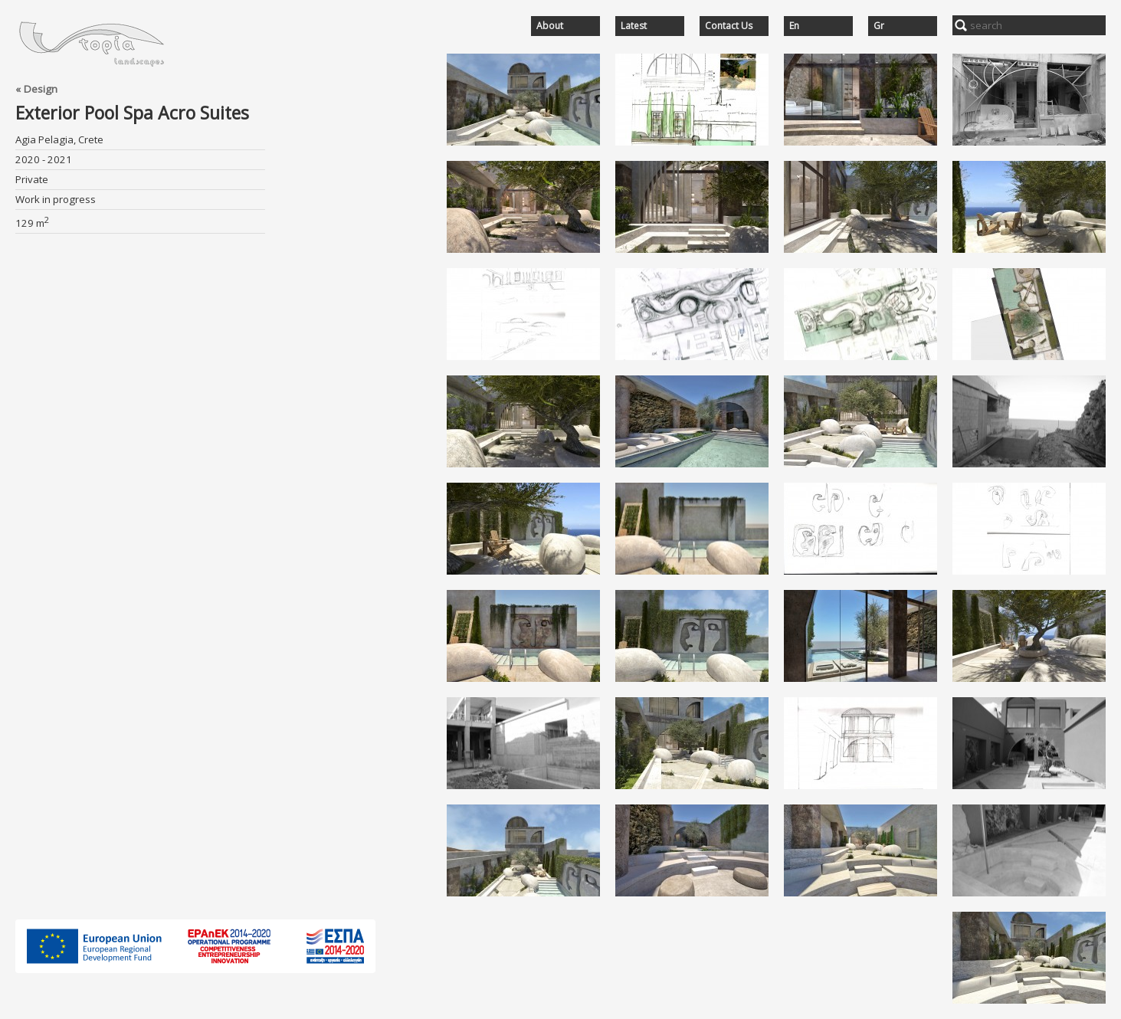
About (549, 26)
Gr (879, 26)
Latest (634, 26)
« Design (36, 89)
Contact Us (728, 26)
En (794, 26)
